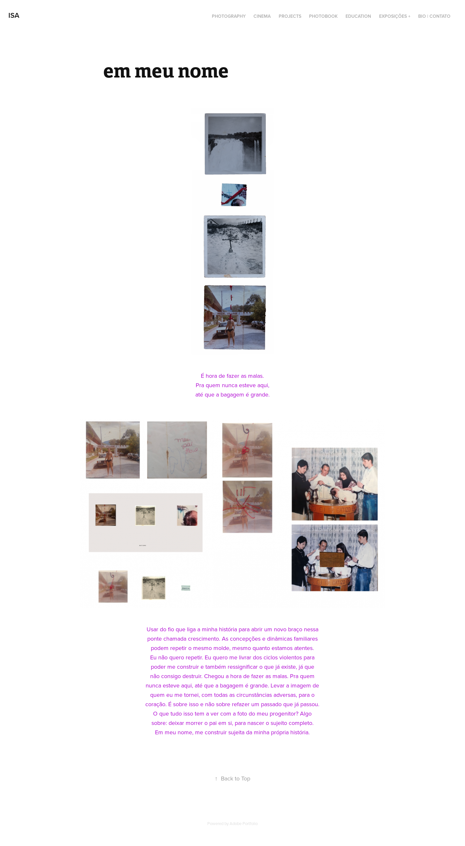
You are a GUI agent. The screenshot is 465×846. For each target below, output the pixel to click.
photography (229, 16)
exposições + (394, 16)
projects (290, 16)
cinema (262, 16)
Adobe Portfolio (244, 823)
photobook (323, 16)
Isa (13, 15)
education (358, 16)
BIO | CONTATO (434, 16)
